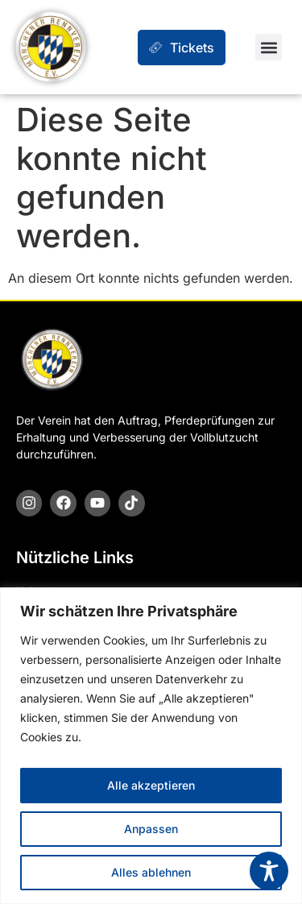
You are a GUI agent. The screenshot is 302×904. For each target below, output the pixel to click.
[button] (268, 47)
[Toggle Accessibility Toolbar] (269, 871)
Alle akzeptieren (151, 785)
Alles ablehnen (151, 872)
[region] (151, 745)
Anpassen (151, 829)
